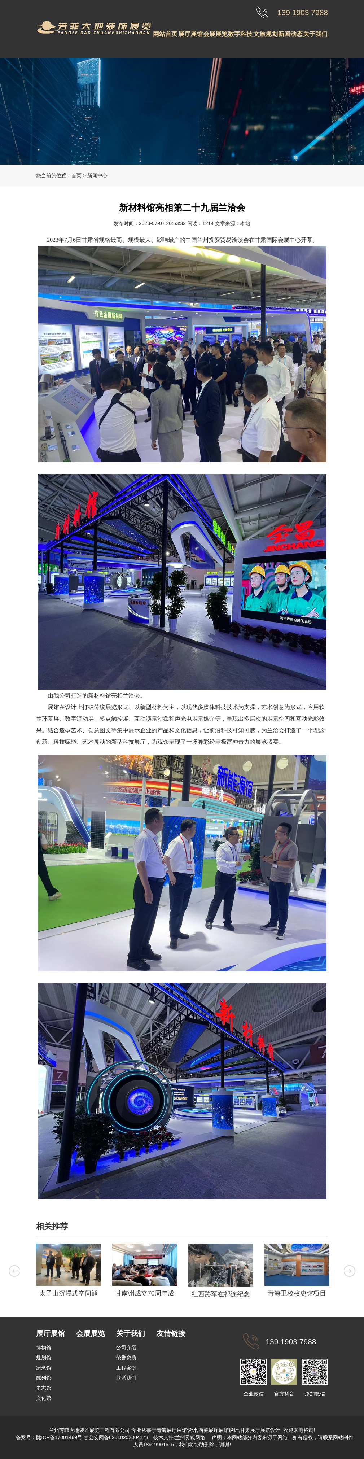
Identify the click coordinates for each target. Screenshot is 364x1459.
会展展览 (215, 34)
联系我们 (126, 1378)
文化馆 (43, 1398)
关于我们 (315, 34)
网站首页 (165, 34)
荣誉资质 (126, 1357)
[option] (68, 1272)
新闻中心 (97, 175)
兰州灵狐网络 (191, 1437)
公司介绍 (126, 1347)
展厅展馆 (190, 34)
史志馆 (43, 1388)
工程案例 (126, 1368)
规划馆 (43, 1357)
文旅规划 (265, 34)
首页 (76, 175)
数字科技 (240, 34)
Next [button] (350, 1271)
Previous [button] (14, 1271)
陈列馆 (43, 1378)
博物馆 (43, 1347)
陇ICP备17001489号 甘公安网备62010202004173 (92, 1437)
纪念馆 (43, 1368)
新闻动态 (290, 34)
